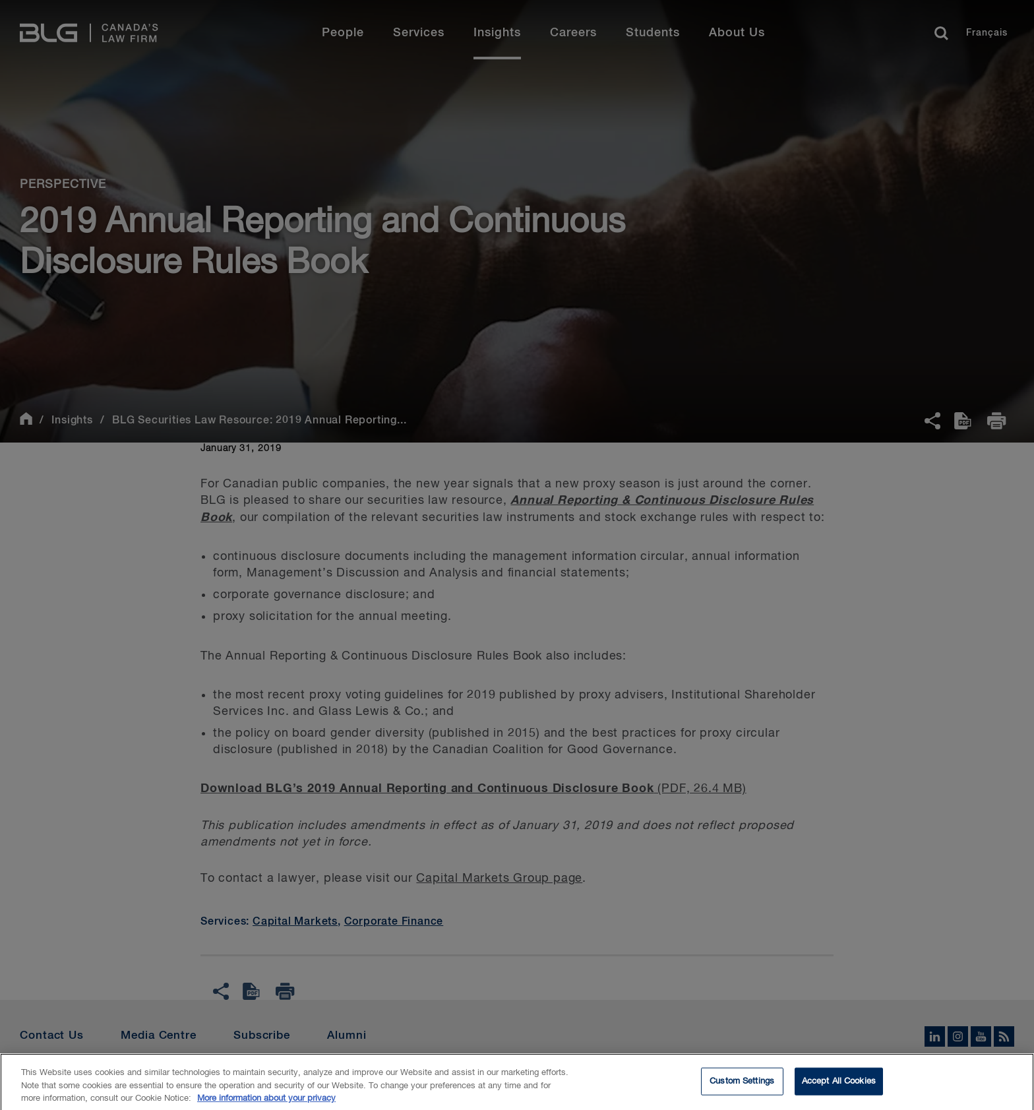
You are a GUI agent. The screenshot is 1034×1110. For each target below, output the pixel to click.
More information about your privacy (266, 1103)
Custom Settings (742, 1086)
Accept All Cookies (839, 1086)
